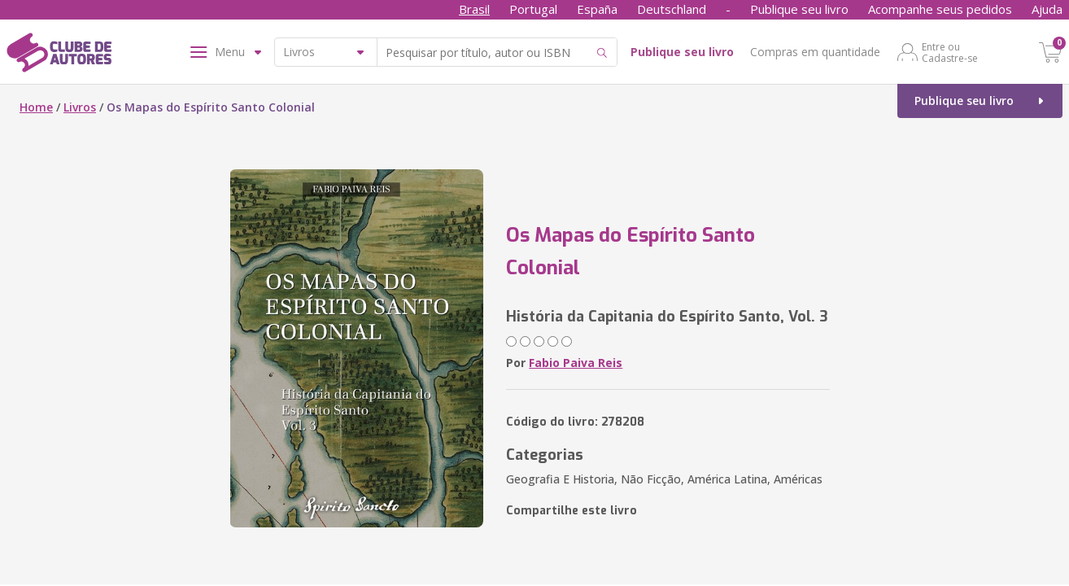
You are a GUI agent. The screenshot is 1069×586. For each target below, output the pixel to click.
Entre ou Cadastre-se (950, 52)
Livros (79, 107)
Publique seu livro (799, 9)
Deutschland (671, 9)
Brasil (474, 9)
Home (36, 107)
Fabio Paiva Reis (575, 362)
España (597, 9)
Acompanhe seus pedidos (940, 9)
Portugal (533, 9)
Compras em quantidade (815, 51)
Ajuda (1047, 9)
